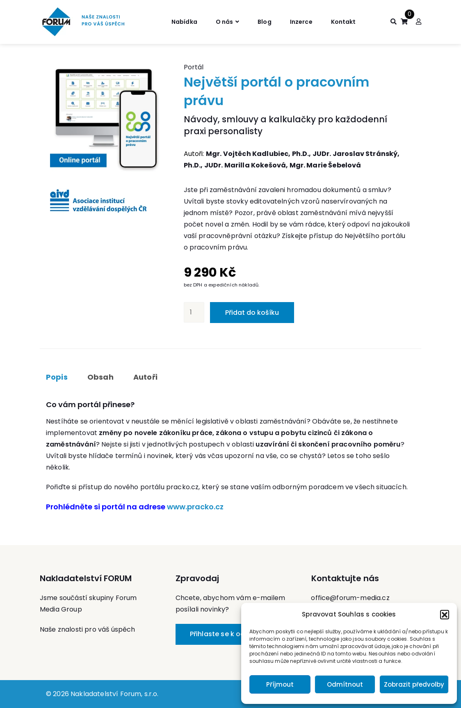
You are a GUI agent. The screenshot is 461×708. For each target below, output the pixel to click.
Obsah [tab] (100, 377)
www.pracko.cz (195, 507)
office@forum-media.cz (350, 598)
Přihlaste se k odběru (225, 634)
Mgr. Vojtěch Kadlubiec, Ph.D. (257, 153)
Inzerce (303, 21)
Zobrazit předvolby (414, 684)
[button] (444, 614)
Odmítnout (345, 684)
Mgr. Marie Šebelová (325, 165)
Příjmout (280, 684)
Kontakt (349, 21)
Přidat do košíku (252, 312)
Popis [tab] (57, 377)
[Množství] (194, 312)
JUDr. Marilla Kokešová (245, 165)
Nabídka (177, 21)
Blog (264, 21)
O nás (221, 21)
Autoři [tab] (145, 377)
